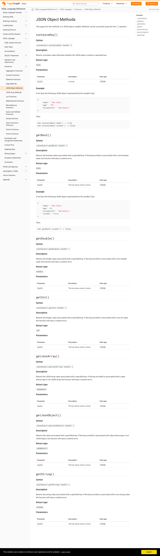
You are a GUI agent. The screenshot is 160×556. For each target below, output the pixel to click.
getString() (141, 35)
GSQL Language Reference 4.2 (46, 9)
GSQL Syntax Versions (13, 43)
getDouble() (141, 24)
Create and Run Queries (11, 34)
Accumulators (10, 51)
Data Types (9, 47)
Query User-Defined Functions (13, 113)
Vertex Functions (12, 134)
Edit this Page (154, 9)
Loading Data (8, 25)
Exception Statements (13, 158)
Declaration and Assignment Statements (13, 139)
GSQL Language (9, 38)
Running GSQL (8, 17)
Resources (120, 4)
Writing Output (10, 154)
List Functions (11, 97)
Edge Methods (11, 84)
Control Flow (9, 145)
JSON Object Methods (14, 88)
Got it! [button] (149, 552)
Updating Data (10, 149)
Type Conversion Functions (12, 124)
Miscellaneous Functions (11, 106)
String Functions (12, 119)
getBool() (140, 21)
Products (106, 4)
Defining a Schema (10, 21)
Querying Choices (9, 30)
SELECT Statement (12, 56)
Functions (8, 67)
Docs (24, 3)
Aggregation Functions (14, 71)
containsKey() (142, 18)
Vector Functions (12, 130)
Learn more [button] (65, 552)
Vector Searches (9, 175)
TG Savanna (152, 4)
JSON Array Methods (14, 92)
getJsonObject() (142, 32)
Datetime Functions (13, 79)
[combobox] (85, 3)
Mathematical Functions (15, 101)
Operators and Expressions (10, 61)
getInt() (139, 27)
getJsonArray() (142, 29)
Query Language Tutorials (12, 13)
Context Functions (13, 75)
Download (136, 4)
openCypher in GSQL (10, 171)
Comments (9, 162)
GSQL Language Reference (13, 9)
